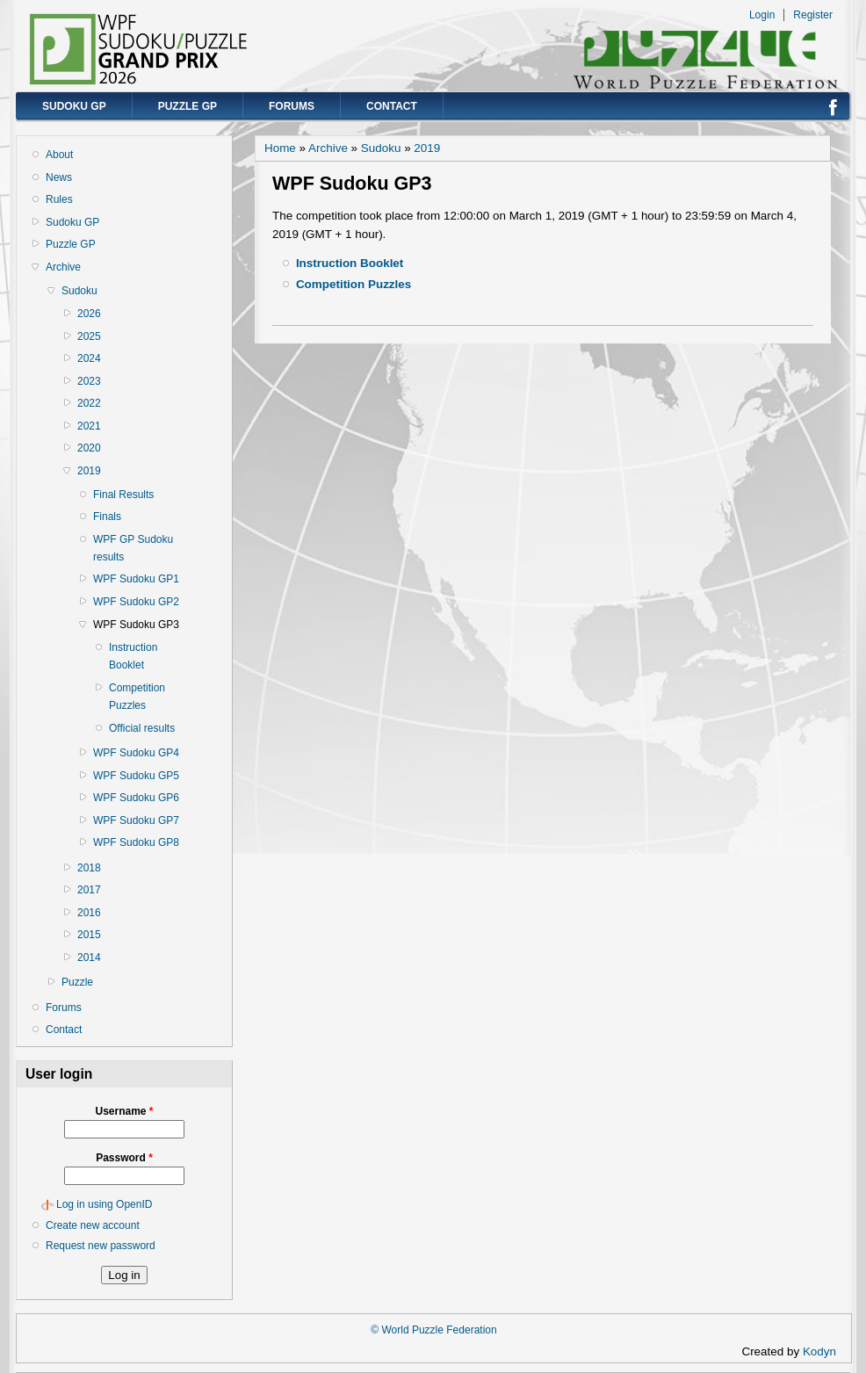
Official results (142, 728)
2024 (89, 358)
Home (280, 148)
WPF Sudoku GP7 (136, 820)
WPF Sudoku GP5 (136, 776)
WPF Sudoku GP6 (136, 797)
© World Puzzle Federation (433, 1330)
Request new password (100, 1245)
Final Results (123, 494)
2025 (89, 336)
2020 (89, 448)
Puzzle (77, 982)
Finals (107, 516)
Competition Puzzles (137, 697)
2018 (89, 868)
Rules (59, 199)
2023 (89, 381)
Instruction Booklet (133, 656)
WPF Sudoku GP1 (136, 579)
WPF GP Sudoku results (133, 548)
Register (813, 15)
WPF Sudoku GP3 (136, 624)
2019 (89, 471)
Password (124, 1158)
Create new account (93, 1225)
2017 (89, 890)
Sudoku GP (74, 106)
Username (124, 1111)
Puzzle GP (187, 106)
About (59, 154)
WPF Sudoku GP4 (136, 753)
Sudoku (79, 291)
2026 (89, 313)
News (59, 177)
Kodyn (825, 1351)
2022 (89, 403)
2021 (89, 426)
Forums (291, 106)
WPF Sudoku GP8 (136, 842)
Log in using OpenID (104, 1204)
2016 (89, 913)
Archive (63, 267)
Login (762, 15)
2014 (89, 957)
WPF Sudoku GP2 (136, 602)
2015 (89, 935)
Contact (391, 106)
